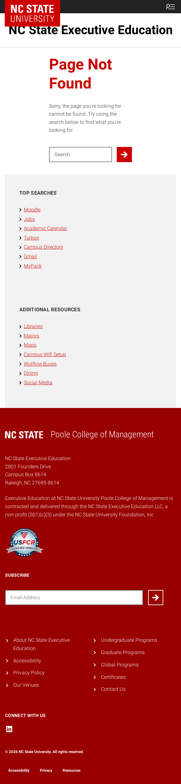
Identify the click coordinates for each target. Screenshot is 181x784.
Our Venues (26, 685)
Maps (30, 345)
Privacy (46, 770)
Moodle (32, 210)
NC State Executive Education (91, 30)
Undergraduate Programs (129, 640)
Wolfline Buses (40, 364)
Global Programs (120, 665)
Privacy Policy (29, 673)
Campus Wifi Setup (45, 354)
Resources (71, 770)
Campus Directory (43, 247)
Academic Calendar (45, 228)
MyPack (33, 266)
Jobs (29, 219)
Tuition (31, 238)
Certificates (113, 677)
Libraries (33, 326)
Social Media (38, 383)
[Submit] (155, 597)
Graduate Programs (123, 652)
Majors (31, 336)
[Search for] (80, 154)
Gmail (30, 256)
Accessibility (27, 661)
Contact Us (113, 689)
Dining (31, 373)
